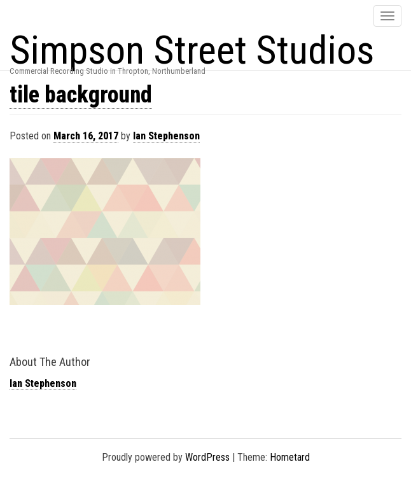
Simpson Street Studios (192, 50)
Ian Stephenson (166, 136)
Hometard (290, 457)
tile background (81, 94)
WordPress (207, 457)
